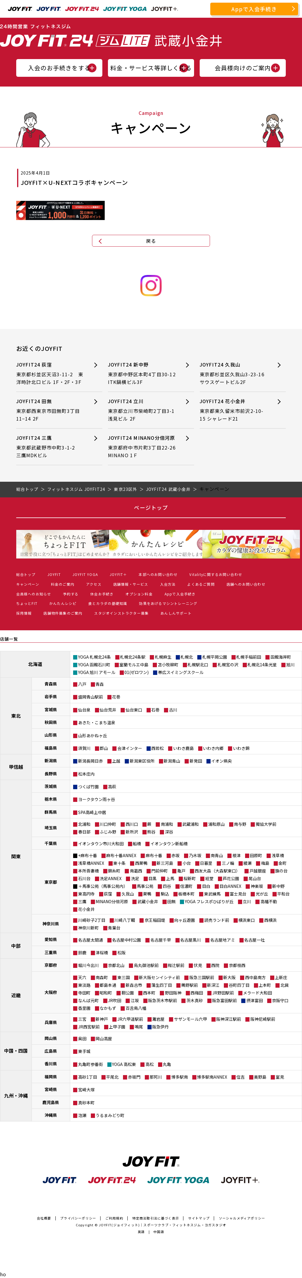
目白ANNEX (230, 886)
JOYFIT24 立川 (142, 410)
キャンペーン (27, 584)
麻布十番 (154, 855)
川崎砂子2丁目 (91, 920)
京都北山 (116, 965)
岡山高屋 (104, 1038)
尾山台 (255, 878)
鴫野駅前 (189, 985)
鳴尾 (139, 1027)
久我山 (128, 894)
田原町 (256, 855)
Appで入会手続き (254, 9)
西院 (215, 965)
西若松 (157, 748)
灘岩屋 (158, 1019)
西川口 (132, 824)
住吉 (241, 1077)
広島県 (51, 1051)
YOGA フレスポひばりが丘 (209, 901)
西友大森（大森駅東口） (217, 871)
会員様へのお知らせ (33, 593)
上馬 (170, 878)
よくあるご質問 (200, 584)
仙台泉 (84, 710)
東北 (16, 715)
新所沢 (132, 832)
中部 (16, 945)
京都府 (51, 965)
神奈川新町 (88, 928)
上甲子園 (117, 1027)
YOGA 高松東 (124, 1064)
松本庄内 (86, 774)
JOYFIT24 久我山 (234, 373)
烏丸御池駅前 (146, 965)
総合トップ (26, 574)
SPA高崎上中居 (92, 812)
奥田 (82, 1038)
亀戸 (181, 871)
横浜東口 (246, 920)
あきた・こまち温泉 (96, 722)
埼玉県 (51, 828)
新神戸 (102, 1019)
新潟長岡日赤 (90, 761)
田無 (171, 901)
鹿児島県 (50, 1102)
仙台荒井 (108, 710)
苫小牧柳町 (168, 665)
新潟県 (51, 760)
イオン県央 (221, 761)
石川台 (84, 878)
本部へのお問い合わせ (158, 574)
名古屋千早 (160, 940)
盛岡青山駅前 (90, 697)
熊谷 (151, 832)
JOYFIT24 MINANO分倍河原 (144, 446)
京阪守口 (280, 1000)
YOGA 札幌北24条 (94, 657)
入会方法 (168, 584)
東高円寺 (86, 894)
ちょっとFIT (26, 603)
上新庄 (281, 977)
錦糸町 (114, 871)
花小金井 (86, 909)
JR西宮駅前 (89, 1027)
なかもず (108, 1008)
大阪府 (51, 992)
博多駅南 (179, 1077)
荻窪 (108, 894)
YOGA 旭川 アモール (96, 672)
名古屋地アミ (222, 940)
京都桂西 (237, 965)
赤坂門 (134, 1077)
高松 (149, 1064)
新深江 (213, 985)
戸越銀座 (258, 871)
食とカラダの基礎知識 (107, 603)
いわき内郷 (213, 748)
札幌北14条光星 (262, 665)
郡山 (104, 748)
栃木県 (51, 799)
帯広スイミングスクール (180, 672)
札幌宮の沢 (228, 665)
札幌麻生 (163, 657)
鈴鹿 (82, 952)
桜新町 (189, 878)
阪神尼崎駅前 (262, 1019)
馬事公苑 (145, 886)
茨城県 (51, 786)
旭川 (290, 665)
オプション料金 (138, 593)
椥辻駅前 (176, 965)
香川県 (51, 1064)
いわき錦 (241, 748)
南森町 (102, 977)
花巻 (116, 697)
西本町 (149, 993)
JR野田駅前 (223, 993)
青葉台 (114, 928)
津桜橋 (102, 952)
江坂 (135, 1000)
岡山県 (51, 1038)
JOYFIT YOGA (85, 574)
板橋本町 (186, 894)
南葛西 (136, 871)
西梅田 (197, 993)
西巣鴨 (141, 863)
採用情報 (24, 613)
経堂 (209, 878)
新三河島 (165, 863)
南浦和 (167, 824)
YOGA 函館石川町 (94, 665)
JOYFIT (54, 574)
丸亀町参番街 (90, 1064)
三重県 (51, 952)
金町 (282, 863)
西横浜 (270, 920)
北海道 (35, 664)
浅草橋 (278, 855)
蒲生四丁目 (161, 985)
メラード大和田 (257, 993)
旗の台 (281, 871)
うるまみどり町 (110, 1115)
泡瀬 (82, 1115)
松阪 (121, 952)
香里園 (84, 1008)
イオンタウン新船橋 (169, 843)
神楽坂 (257, 886)
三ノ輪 (228, 863)
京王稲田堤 (155, 920)
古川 (173, 710)
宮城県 (51, 709)
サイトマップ (199, 1218)
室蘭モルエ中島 (133, 665)
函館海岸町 (280, 657)
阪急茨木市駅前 (162, 1000)
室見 (280, 1077)
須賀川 (84, 748)
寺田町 (84, 993)
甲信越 (16, 766)
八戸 (82, 684)
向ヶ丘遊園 (184, 920)
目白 (206, 886)
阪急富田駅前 (224, 1000)
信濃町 (186, 886)
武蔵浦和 (190, 824)
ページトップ (151, 507)
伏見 (198, 965)
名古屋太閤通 (90, 940)
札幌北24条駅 (132, 657)
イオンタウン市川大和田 (101, 843)
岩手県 (51, 696)
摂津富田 (254, 1000)
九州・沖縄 (16, 1095)
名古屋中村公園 (126, 940)
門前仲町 (159, 871)
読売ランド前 (216, 920)
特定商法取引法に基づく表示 (155, 1218)
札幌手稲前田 (248, 657)
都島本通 (108, 985)
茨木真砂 (194, 1000)
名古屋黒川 (190, 940)
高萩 (112, 786)
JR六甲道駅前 (130, 1019)
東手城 (84, 1051)
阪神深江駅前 (228, 1019)
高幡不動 (268, 901)
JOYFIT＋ (118, 574)
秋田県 (51, 722)
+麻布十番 (87, 855)
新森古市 (134, 985)
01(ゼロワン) (136, 672)
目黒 (152, 878)
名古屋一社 (254, 940)
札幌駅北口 (198, 665)
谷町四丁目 (239, 985)
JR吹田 (114, 1000)
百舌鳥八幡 (136, 1008)
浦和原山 (216, 824)
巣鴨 (147, 894)
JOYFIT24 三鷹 (50, 446)
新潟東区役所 (142, 761)
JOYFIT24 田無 (50, 410)
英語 (141, 1231)
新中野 (278, 886)
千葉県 (51, 843)
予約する (70, 593)
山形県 (51, 735)
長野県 (51, 773)
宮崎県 (51, 1089)
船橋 (137, 843)
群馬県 (51, 812)
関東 (16, 856)
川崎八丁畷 (124, 920)
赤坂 (175, 855)
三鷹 (82, 901)
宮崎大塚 (86, 1090)
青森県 (51, 684)
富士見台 (238, 894)
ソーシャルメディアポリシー (242, 1218)
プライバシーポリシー (78, 1218)
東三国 (123, 977)
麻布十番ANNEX (121, 855)
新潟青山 (172, 761)
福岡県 (51, 1077)
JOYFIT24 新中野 (142, 373)
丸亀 (167, 1064)
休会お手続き (102, 593)
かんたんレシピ (62, 603)
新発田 (196, 761)
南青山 (217, 855)
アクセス (93, 584)
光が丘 (262, 894)
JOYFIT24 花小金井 (234, 410)
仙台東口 (134, 710)
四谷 (167, 886)
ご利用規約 (114, 1218)
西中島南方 (255, 977)
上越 (116, 761)
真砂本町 (86, 1103)
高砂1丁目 (87, 1077)
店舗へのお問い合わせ (245, 584)
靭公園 (128, 993)
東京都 (51, 882)
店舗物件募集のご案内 (62, 613)
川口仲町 (108, 824)
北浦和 (84, 824)
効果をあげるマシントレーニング (168, 603)
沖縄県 (51, 1115)
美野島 (260, 1077)
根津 (236, 855)
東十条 (119, 863)
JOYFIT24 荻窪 (50, 373)
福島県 (51, 748)
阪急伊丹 (160, 1027)
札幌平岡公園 (214, 657)
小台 (187, 863)
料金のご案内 (62, 584)
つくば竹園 (88, 786)
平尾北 (112, 1077)
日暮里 (206, 863)
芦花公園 (231, 878)
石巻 (155, 710)
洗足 (135, 878)
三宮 (82, 1019)
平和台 (283, 894)
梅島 (265, 863)
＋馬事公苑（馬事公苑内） (103, 886)
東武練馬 (212, 894)
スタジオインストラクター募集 (121, 613)
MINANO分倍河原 (112, 901)
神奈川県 (50, 924)
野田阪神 (173, 993)
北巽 (284, 985)
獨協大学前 (266, 824)
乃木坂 (195, 855)
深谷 (169, 832)
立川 (247, 901)
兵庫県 (51, 1022)
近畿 (16, 995)
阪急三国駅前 (201, 977)
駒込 (165, 894)
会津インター (129, 748)
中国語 (158, 1231)
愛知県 (51, 939)
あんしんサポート (176, 613)
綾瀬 (247, 863)
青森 (100, 684)
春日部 (84, 832)
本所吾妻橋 (88, 871)
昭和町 (106, 993)
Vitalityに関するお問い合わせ (215, 574)
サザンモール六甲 (190, 1019)
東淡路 (84, 985)
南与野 (240, 824)
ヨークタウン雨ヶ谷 (96, 799)
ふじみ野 (108, 832)
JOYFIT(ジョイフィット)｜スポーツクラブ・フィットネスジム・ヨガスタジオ (162, 1224)
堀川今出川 (88, 965)
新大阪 (229, 977)
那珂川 (156, 1077)
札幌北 (186, 657)
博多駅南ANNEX (212, 1077)
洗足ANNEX (111, 878)
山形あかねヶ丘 (92, 735)
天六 (82, 977)
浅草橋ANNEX (91, 863)
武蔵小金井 (147, 901)
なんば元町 (88, 1000)
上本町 (265, 985)
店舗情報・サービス (130, 584)
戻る (151, 240)
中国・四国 (16, 1050)
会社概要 (44, 1218)
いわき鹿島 (183, 748)
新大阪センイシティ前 (159, 977)
